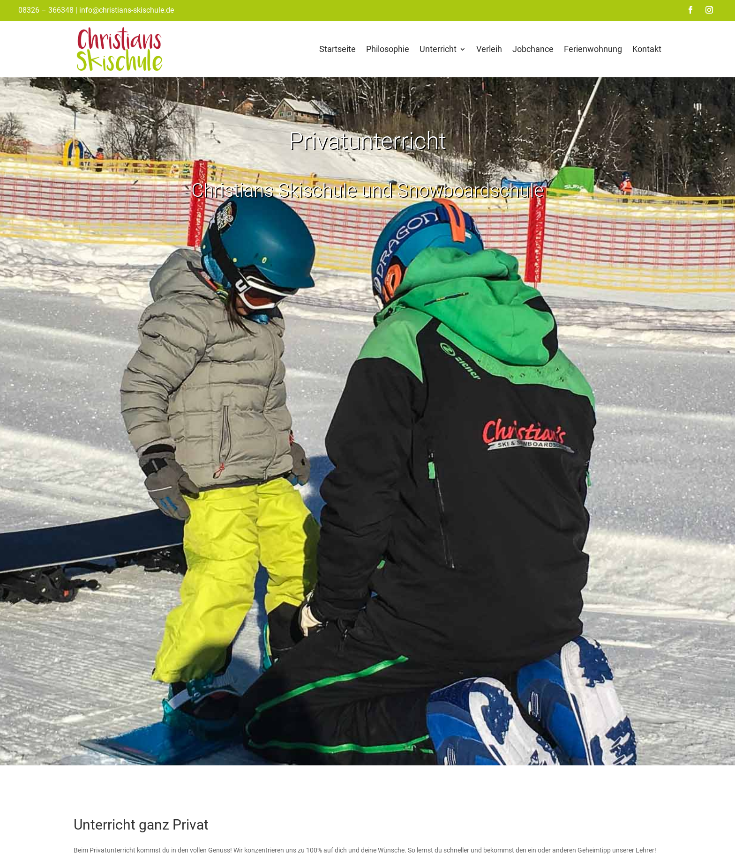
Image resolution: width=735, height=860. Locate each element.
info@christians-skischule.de (126, 10)
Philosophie (387, 49)
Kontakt (646, 49)
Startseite (337, 49)
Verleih (489, 49)
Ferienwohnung (593, 49)
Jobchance (533, 49)
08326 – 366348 (46, 10)
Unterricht (438, 49)
